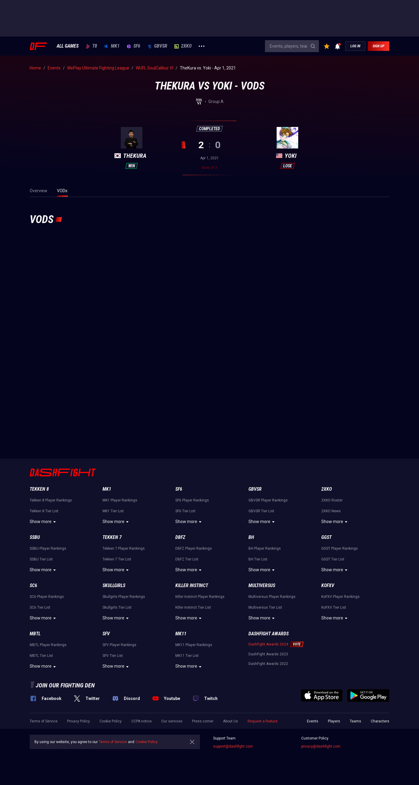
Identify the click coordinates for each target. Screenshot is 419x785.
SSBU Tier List (41, 559)
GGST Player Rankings (339, 548)
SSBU (35, 537)
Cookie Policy (111, 721)
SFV (106, 634)
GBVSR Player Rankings (268, 500)
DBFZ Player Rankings (193, 548)
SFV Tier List (113, 656)
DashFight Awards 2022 (268, 664)
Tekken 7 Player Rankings (124, 548)
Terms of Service (44, 721)
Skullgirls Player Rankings (124, 597)
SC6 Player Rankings (47, 597)
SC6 (33, 585)
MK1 (112, 46)
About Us (230, 721)
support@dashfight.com (233, 746)
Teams (355, 721)
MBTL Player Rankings (48, 645)
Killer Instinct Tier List (193, 607)
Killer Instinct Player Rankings (199, 597)
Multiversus (261, 585)
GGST (326, 537)
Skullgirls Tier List (117, 607)
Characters (380, 721)
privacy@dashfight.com (320, 746)
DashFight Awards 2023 (268, 654)
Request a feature (263, 721)
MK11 (180, 634)
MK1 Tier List (113, 511)
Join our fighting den (65, 685)
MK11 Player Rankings (193, 645)
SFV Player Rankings (119, 645)
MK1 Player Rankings (120, 500)
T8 (91, 46)
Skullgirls (114, 585)
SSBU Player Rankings (48, 548)
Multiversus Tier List (265, 607)
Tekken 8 (39, 489)
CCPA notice (141, 721)
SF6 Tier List (185, 511)
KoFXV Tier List (333, 607)
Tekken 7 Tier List (117, 559)
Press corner (202, 721)
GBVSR (157, 46)
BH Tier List (257, 559)
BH (251, 537)
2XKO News (331, 511)
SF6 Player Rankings (192, 500)
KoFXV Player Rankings (340, 597)
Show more (44, 522)
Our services (172, 721)
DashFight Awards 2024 (268, 644)
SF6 (133, 46)
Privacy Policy (78, 721)
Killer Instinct (191, 585)
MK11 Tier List (187, 656)
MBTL (35, 634)
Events (312, 721)
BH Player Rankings (264, 548)
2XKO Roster (332, 500)
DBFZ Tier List (186, 559)
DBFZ (180, 537)
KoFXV (327, 585)
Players (334, 721)
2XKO (183, 46)
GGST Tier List (332, 559)
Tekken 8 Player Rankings (51, 500)
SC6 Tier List (40, 607)
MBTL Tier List (41, 656)
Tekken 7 (112, 537)
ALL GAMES (68, 46)
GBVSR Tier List (261, 511)
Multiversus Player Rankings (272, 597)
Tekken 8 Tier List (44, 511)
